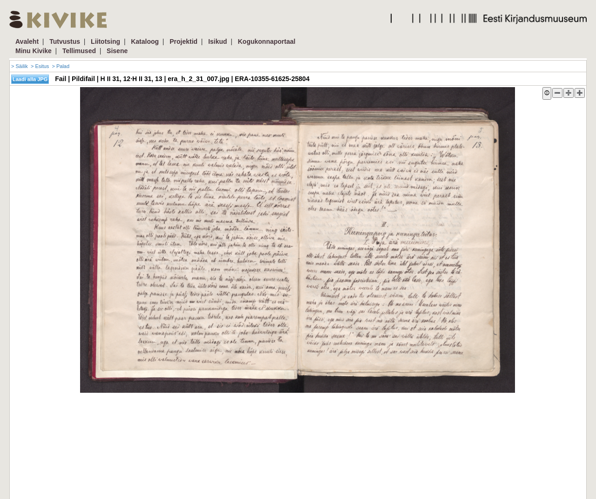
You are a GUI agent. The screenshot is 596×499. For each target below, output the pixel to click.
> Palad (60, 66)
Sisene (117, 51)
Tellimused (79, 51)
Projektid (183, 41)
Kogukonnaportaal (267, 41)
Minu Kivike (33, 51)
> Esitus (40, 66)
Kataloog (145, 41)
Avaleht (27, 41)
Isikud (217, 41)
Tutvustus (64, 41)
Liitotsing (105, 41)
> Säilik (19, 66)
